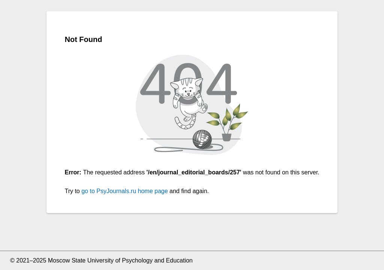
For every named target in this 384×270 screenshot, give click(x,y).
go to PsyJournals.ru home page (124, 191)
